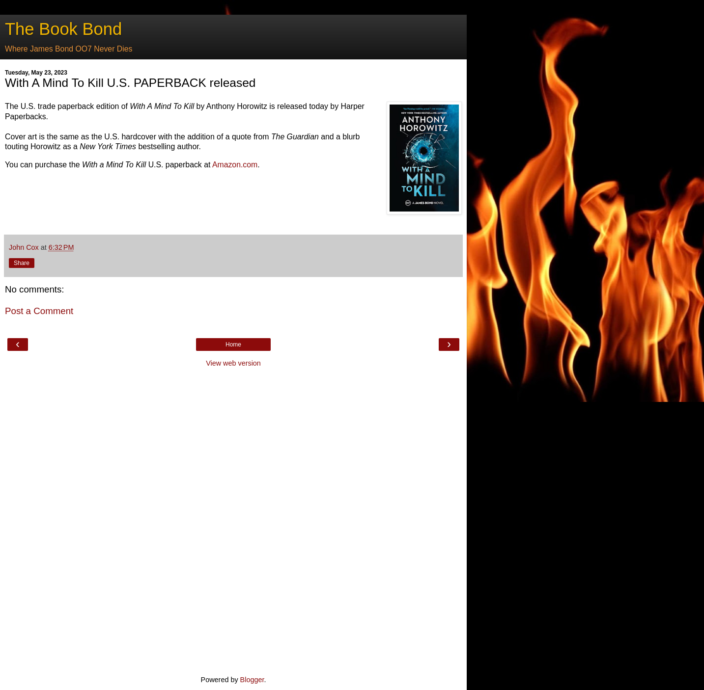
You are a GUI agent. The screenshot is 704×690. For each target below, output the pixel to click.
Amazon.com (234, 164)
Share (21, 263)
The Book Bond (63, 29)
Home (233, 344)
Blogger (252, 680)
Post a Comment (39, 311)
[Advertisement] (233, 520)
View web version (233, 363)
